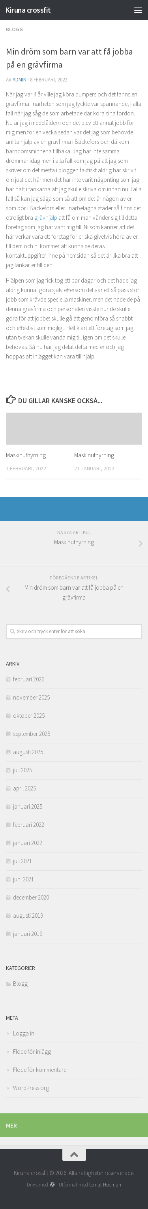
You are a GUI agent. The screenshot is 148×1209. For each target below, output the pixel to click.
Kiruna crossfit (28, 10)
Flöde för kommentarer (40, 1069)
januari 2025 (27, 806)
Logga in (23, 1033)
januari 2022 (27, 843)
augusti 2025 (28, 752)
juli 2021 (22, 861)
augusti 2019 (28, 915)
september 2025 (31, 733)
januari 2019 (27, 933)
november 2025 (31, 697)
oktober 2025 (29, 715)
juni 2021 (23, 879)
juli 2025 (22, 770)
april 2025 (24, 788)
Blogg (14, 29)
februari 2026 (28, 679)
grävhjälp (45, 217)
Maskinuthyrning (26, 455)
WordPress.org (31, 1088)
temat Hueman (105, 1184)
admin (19, 79)
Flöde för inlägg (32, 1051)
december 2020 (31, 897)
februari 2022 (28, 824)
